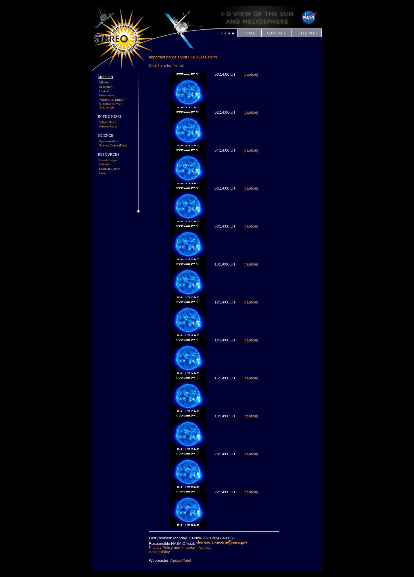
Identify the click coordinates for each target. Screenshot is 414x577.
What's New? (107, 122)
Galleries (105, 164)
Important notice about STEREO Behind (183, 57)
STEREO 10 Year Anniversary (110, 105)
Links (102, 173)
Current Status (108, 126)
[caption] (251, 74)
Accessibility (159, 552)
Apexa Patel (180, 560)
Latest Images (108, 160)
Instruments (106, 95)
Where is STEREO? (112, 99)
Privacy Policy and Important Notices (180, 547)
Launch (104, 91)
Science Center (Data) (113, 145)
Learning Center (109, 168)
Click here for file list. (166, 65)
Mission (104, 82)
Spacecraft (105, 86)
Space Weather (108, 141)
